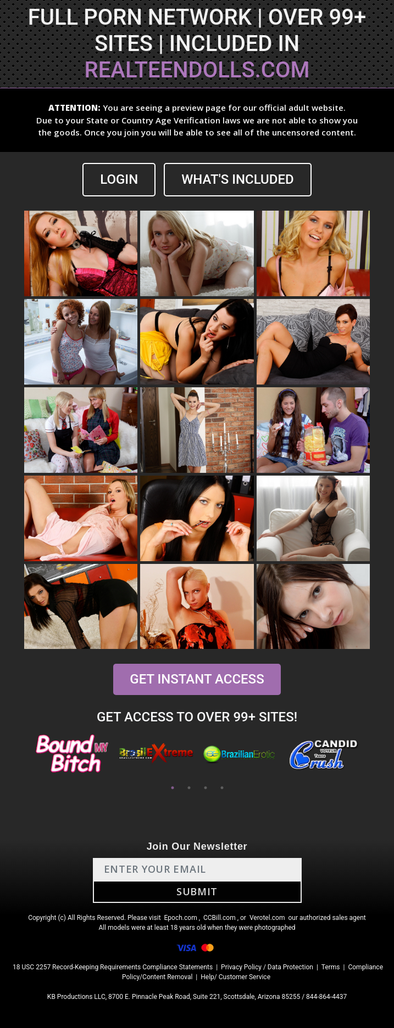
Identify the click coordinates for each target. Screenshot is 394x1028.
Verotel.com (267, 918)
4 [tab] (222, 787)
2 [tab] (189, 787)
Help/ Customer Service (235, 977)
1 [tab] (172, 787)
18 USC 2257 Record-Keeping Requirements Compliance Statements (113, 967)
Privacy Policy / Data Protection (267, 967)
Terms (330, 967)
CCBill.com (219, 918)
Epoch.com (180, 918)
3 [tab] (205, 787)
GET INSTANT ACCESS (197, 679)
